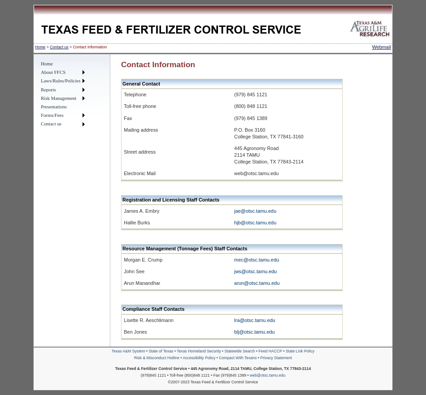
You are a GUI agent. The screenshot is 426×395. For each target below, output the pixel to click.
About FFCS (53, 72)
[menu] (63, 94)
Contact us (59, 47)
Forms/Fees (52, 115)
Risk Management (58, 98)
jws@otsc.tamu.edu (255, 271)
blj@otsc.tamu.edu (254, 332)
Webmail (381, 47)
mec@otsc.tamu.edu (256, 259)
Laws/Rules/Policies (61, 80)
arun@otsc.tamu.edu (256, 283)
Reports (48, 89)
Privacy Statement (276, 358)
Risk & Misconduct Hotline (157, 358)
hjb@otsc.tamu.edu (255, 222)
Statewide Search (240, 351)
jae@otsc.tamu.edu (255, 211)
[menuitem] (63, 64)
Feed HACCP (271, 351)
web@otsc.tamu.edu (267, 375)
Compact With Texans (238, 358)
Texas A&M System (129, 351)
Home (40, 47)
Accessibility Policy (199, 358)
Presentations (54, 106)
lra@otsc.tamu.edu (254, 320)
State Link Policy (300, 351)
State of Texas (161, 351)
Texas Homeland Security (199, 351)
